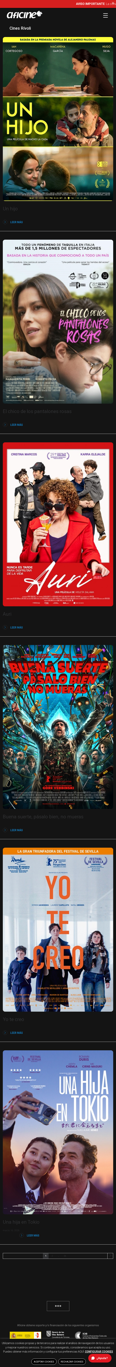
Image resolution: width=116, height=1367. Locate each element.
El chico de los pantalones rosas (37, 411)
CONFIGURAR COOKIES (99, 1351)
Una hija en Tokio (21, 1222)
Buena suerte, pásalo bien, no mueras (43, 816)
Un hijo (10, 208)
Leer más (13, 222)
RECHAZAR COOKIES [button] (72, 1361)
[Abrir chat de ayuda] (100, 1358)
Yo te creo (13, 1019)
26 (65, 1256)
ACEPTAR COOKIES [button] (44, 1361)
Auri (7, 614)
